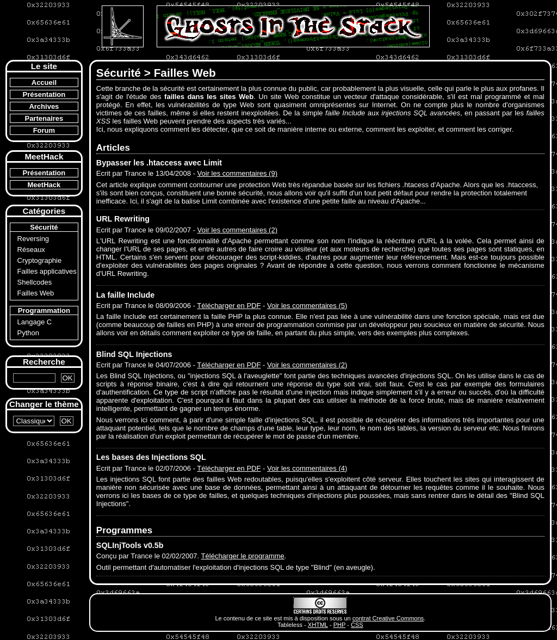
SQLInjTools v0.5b (130, 545)
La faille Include (125, 295)
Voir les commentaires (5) (307, 305)
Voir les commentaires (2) (237, 230)
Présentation (44, 94)
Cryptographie (39, 260)
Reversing (33, 239)
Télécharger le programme (242, 556)
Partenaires (43, 118)
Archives (44, 106)
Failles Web (35, 293)
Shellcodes (34, 282)
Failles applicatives (47, 271)
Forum (44, 130)
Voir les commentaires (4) (307, 468)
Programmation (44, 310)
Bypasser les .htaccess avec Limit (159, 162)
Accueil (44, 82)
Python (28, 333)
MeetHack (44, 185)
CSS (357, 624)
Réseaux (31, 249)
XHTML (318, 624)
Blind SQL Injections (134, 354)
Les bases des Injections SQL (151, 457)
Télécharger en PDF (229, 305)
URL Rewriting (123, 218)
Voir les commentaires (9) (237, 173)
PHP (339, 624)
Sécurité (44, 227)
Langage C (34, 322)
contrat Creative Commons (388, 618)
